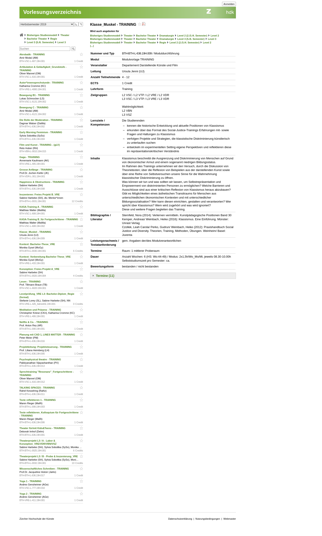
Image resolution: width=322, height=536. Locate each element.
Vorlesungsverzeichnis (52, 12)
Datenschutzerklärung (180, 518)
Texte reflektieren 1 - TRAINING (37, 400)
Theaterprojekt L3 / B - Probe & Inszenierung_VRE (48, 456)
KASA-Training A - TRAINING (36, 206)
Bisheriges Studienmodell (42, 35)
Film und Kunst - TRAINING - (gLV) (39, 144)
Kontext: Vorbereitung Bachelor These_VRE (45, 256)
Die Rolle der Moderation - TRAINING (41, 120)
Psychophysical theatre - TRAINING (40, 359)
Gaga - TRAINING (29, 157)
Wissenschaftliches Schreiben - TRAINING (44, 468)
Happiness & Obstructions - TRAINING (42, 182)
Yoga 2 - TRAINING (30, 493)
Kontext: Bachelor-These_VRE (37, 244)
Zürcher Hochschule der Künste (36, 518)
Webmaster (229, 518)
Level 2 (215, 35)
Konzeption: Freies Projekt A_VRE (39, 269)
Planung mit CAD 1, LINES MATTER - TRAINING (47, 334)
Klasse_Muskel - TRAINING (35, 232)
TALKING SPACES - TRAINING (37, 387)
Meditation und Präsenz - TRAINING (40, 309)
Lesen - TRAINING (30, 281)
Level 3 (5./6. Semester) (40, 42)
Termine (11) (105, 276)
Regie (53, 38)
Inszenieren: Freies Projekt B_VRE (39, 194)
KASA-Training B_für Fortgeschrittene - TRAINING (49, 219)
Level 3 (61, 42)
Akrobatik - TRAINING (32, 54)
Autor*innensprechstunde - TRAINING (41, 82)
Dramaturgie (166, 35)
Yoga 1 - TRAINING (30, 481)
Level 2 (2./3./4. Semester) (192, 35)
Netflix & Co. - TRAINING (34, 322)
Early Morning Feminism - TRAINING (41, 132)
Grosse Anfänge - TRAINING (36, 169)
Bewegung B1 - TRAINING (35, 95)
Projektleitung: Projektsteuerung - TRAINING (45, 347)
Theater (64, 35)
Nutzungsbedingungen (207, 518)
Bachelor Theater (37, 38)
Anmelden (229, 4)
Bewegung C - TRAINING (34, 107)
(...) (92, 46)
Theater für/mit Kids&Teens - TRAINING (42, 428)
